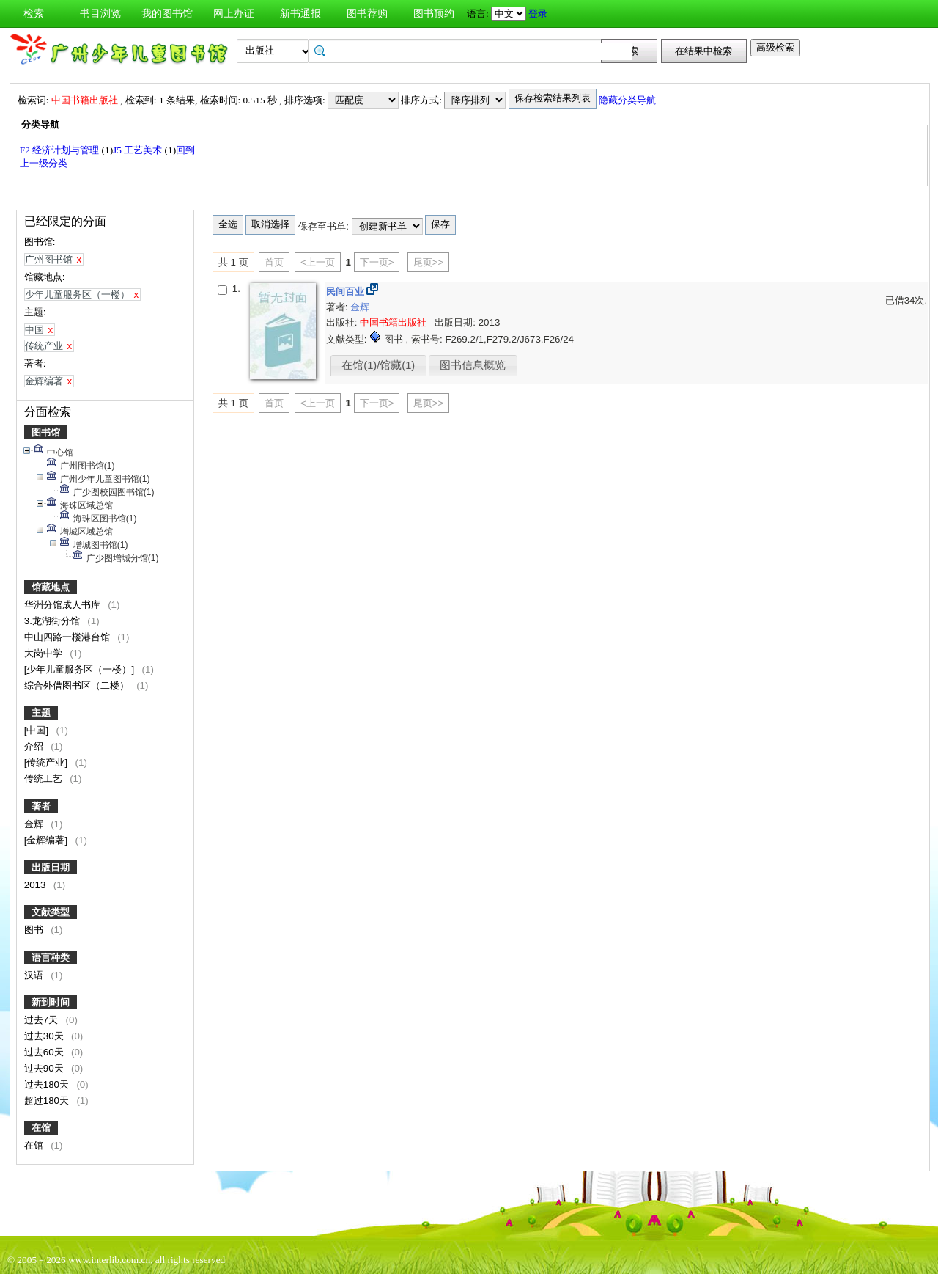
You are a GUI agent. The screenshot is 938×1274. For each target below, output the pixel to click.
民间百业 (346, 291)
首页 (274, 262)
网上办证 (233, 13)
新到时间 (51, 1002)
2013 (36, 884)
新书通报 (300, 13)
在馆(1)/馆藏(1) (378, 365)
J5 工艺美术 (139, 149)
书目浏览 (100, 13)
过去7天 (42, 1019)
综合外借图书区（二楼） (78, 685)
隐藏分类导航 (628, 100)
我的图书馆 (167, 13)
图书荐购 (367, 13)
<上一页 (317, 262)
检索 (33, 13)
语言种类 (51, 957)
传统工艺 (44, 778)
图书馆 (46, 432)
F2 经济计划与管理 (61, 149)
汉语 (35, 975)
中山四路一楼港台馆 (68, 637)
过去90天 (45, 1068)
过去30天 (45, 1035)
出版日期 (51, 867)
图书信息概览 (473, 365)
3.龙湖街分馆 (53, 620)
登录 (537, 13)
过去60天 (45, 1052)
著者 (41, 806)
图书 (35, 929)
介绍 (35, 746)
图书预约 (433, 13)
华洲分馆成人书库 (63, 604)
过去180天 (48, 1084)
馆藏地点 (51, 587)
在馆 (41, 1127)
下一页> (377, 262)
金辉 (35, 824)
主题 (41, 712)
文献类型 (51, 912)
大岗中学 (44, 653)
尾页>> (428, 262)
